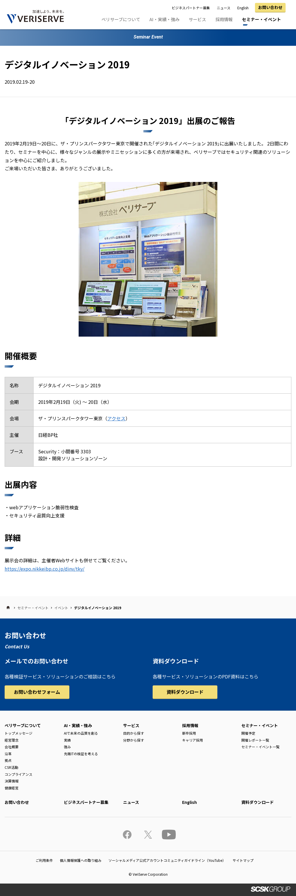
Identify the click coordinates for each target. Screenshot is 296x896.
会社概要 (11, 746)
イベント (61, 607)
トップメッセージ (18, 733)
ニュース (223, 7)
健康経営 (11, 787)
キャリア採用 (192, 740)
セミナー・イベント (261, 19)
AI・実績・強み (164, 19)
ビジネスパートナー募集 (191, 7)
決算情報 (11, 780)
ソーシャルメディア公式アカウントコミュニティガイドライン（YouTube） (167, 860)
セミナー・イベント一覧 (260, 746)
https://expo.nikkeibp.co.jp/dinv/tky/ (44, 568)
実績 (67, 740)
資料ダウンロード (185, 691)
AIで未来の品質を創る (81, 733)
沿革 (8, 753)
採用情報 (224, 19)
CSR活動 (11, 767)
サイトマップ (243, 860)
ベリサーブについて (120, 19)
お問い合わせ (270, 7)
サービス (197, 19)
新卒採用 (189, 733)
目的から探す (133, 733)
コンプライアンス (18, 774)
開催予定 (248, 733)
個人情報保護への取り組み (80, 860)
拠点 (8, 760)
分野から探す (133, 740)
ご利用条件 (44, 860)
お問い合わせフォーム (37, 691)
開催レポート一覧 (255, 740)
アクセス (116, 418)
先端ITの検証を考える (81, 753)
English (243, 7)
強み (67, 746)
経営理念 (11, 740)
